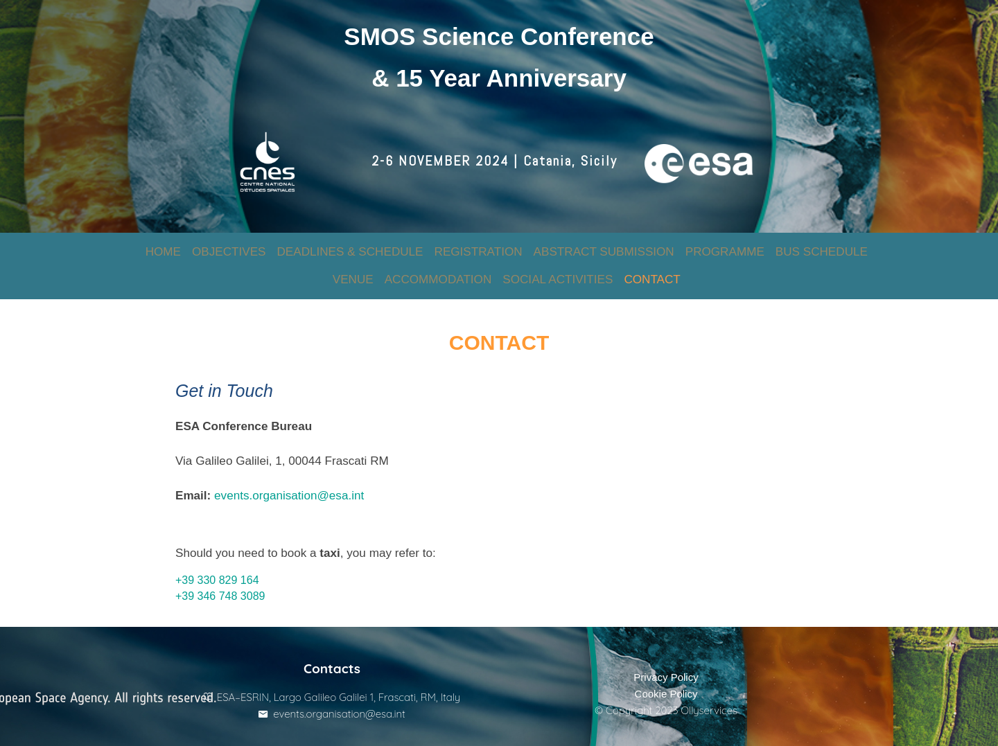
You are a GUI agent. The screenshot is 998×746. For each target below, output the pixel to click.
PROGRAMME (724, 242)
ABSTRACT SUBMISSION (604, 242)
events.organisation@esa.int (294, 481)
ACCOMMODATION (438, 269)
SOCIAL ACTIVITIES (557, 269)
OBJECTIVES (228, 242)
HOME (163, 242)
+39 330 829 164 (222, 565)
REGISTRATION (479, 242)
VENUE (353, 269)
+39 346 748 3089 (225, 581)
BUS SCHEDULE (822, 242)
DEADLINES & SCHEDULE (350, 242)
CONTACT (652, 269)
